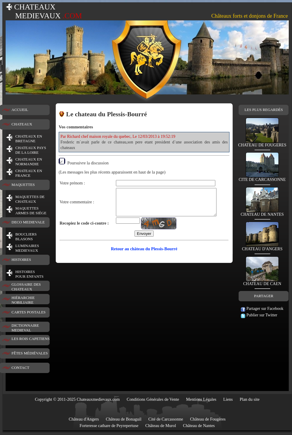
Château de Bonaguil (124, 419)
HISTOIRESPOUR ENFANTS (29, 274)
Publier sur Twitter (259, 315)
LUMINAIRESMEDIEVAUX (27, 248)
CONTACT (20, 367)
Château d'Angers (84, 419)
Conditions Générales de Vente (153, 399)
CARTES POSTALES (29, 312)
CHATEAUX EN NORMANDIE (28, 161)
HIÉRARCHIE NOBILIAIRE (23, 300)
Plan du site (250, 399)
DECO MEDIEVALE (28, 222)
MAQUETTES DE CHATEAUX (30, 199)
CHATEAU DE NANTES (262, 213)
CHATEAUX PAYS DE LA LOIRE (30, 150)
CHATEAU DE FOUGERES (262, 143)
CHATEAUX (22, 124)
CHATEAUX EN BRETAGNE (28, 138)
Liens (228, 399)
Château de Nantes (199, 425)
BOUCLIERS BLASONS (26, 236)
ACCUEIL (20, 109)
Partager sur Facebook (262, 308)
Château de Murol (160, 425)
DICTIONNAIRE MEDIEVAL (25, 327)
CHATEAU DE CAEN (262, 282)
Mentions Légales (201, 399)
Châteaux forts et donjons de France (249, 16)
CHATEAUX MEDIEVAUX (44, 11)
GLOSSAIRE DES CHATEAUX (26, 286)
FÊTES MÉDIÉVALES (30, 353)
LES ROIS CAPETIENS (31, 338)
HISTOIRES (21, 259)
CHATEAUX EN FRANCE (28, 173)
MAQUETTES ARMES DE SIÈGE (30, 210)
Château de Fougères (208, 419)
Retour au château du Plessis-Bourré (144, 254)
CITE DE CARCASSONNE (262, 178)
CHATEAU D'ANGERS (262, 247)
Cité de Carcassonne (165, 419)
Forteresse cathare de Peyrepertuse (109, 425)
